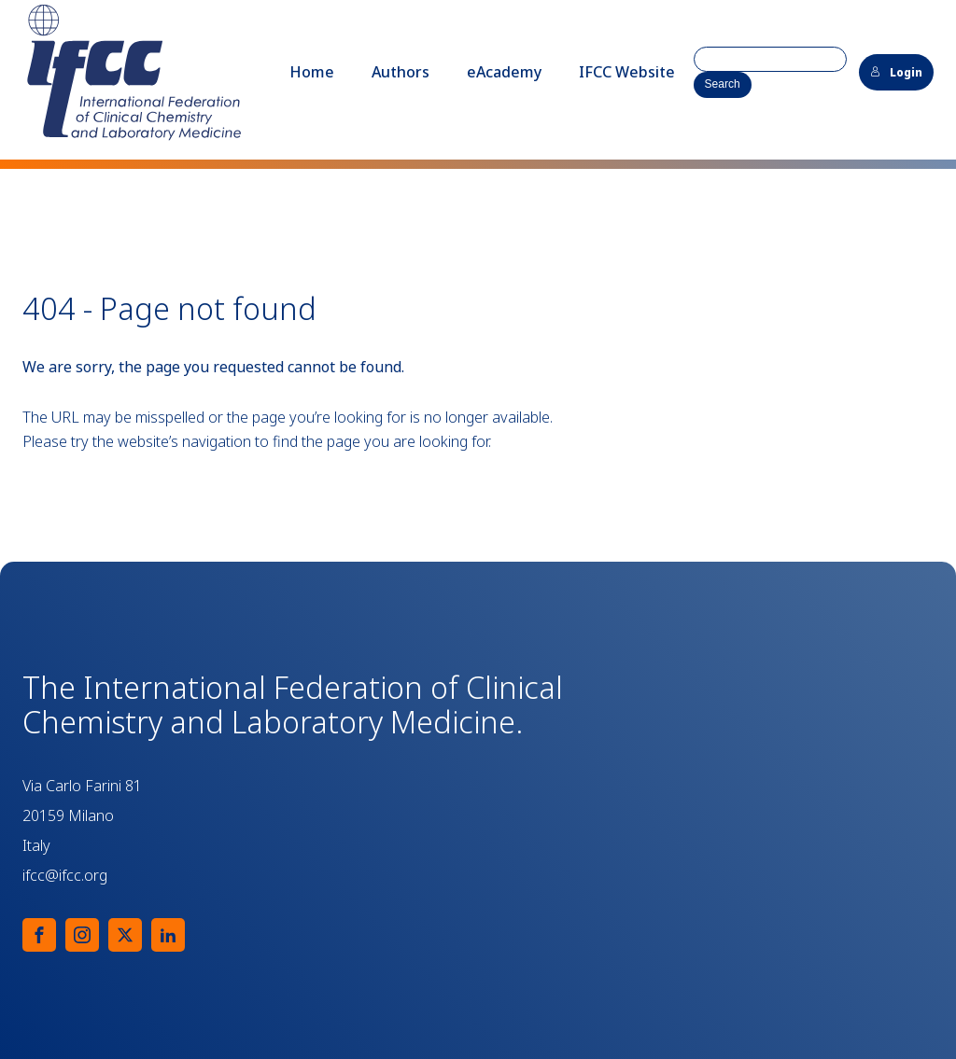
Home (311, 72)
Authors (400, 72)
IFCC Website (627, 72)
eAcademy (504, 72)
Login (896, 72)
